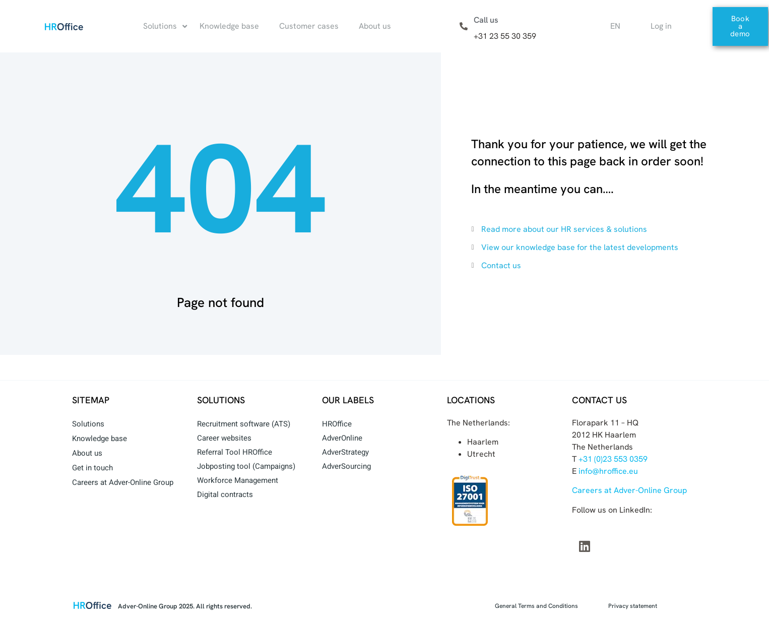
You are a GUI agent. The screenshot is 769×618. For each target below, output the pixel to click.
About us (87, 453)
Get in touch (92, 467)
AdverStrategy (345, 452)
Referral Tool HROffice (234, 452)
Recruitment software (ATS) (243, 423)
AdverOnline (342, 438)
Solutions (88, 423)
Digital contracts (225, 494)
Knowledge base (99, 438)
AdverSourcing (346, 466)
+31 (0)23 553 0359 (613, 459)
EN (615, 26)
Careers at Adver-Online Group (122, 482)
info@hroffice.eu (608, 471)
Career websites (224, 438)
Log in (661, 26)
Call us (486, 20)
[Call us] (464, 26)
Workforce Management (237, 480)
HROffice (337, 423)
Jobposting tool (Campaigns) (246, 466)
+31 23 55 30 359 (505, 36)
